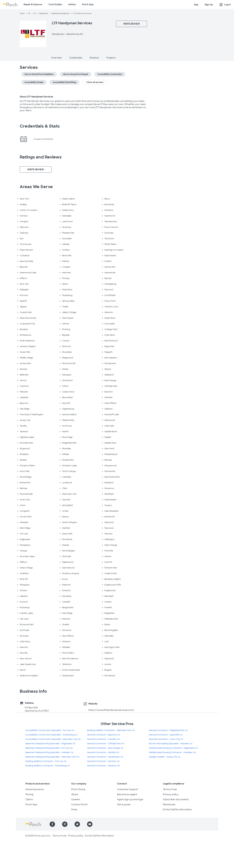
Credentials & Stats (40, 126)
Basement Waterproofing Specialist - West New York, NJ (52, 757)
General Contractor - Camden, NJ (103, 739)
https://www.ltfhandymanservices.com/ (111, 710)
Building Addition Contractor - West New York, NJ (111, 730)
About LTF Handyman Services (36, 96)
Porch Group (78, 789)
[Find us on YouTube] (89, 824)
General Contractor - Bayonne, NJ (103, 735)
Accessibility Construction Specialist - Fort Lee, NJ (49, 730)
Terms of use (170, 789)
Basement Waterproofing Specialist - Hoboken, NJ (49, 752)
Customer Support (127, 789)
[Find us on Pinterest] (64, 824)
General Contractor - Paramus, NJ (103, 765)
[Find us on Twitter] (77, 824)
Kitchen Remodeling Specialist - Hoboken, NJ (170, 743)
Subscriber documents (176, 799)
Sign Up (209, 4)
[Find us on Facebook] (52, 824)
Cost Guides (55, 4)
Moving (29, 794)
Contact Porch (79, 804)
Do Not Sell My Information (177, 809)
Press (74, 809)
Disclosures (169, 804)
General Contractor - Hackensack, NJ (105, 757)
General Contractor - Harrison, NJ (103, 761)
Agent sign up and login (130, 799)
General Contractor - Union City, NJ (166, 739)
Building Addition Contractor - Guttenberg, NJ (47, 765)
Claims (29, 799)
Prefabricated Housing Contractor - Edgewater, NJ (173, 748)
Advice (72, 4)
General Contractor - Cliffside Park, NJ (105, 743)
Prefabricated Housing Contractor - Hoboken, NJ (172, 752)
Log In (225, 5)
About (74, 794)
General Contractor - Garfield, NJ (103, 752)
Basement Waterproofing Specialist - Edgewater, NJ (50, 743)
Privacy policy (170, 794)
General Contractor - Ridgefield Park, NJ (168, 730)
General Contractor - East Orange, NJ (105, 748)
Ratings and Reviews (41, 157)
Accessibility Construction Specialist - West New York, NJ (53, 739)
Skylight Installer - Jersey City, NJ (164, 757)
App (196, 4)
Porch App (88, 4)
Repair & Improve (33, 4)
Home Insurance (34, 789)
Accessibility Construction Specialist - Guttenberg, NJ (51, 735)
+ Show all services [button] (94, 82)
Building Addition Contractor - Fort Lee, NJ (46, 761)
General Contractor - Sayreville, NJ (165, 735)
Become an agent (127, 794)
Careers (75, 799)
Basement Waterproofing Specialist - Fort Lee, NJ (49, 748)
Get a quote (124, 804)
